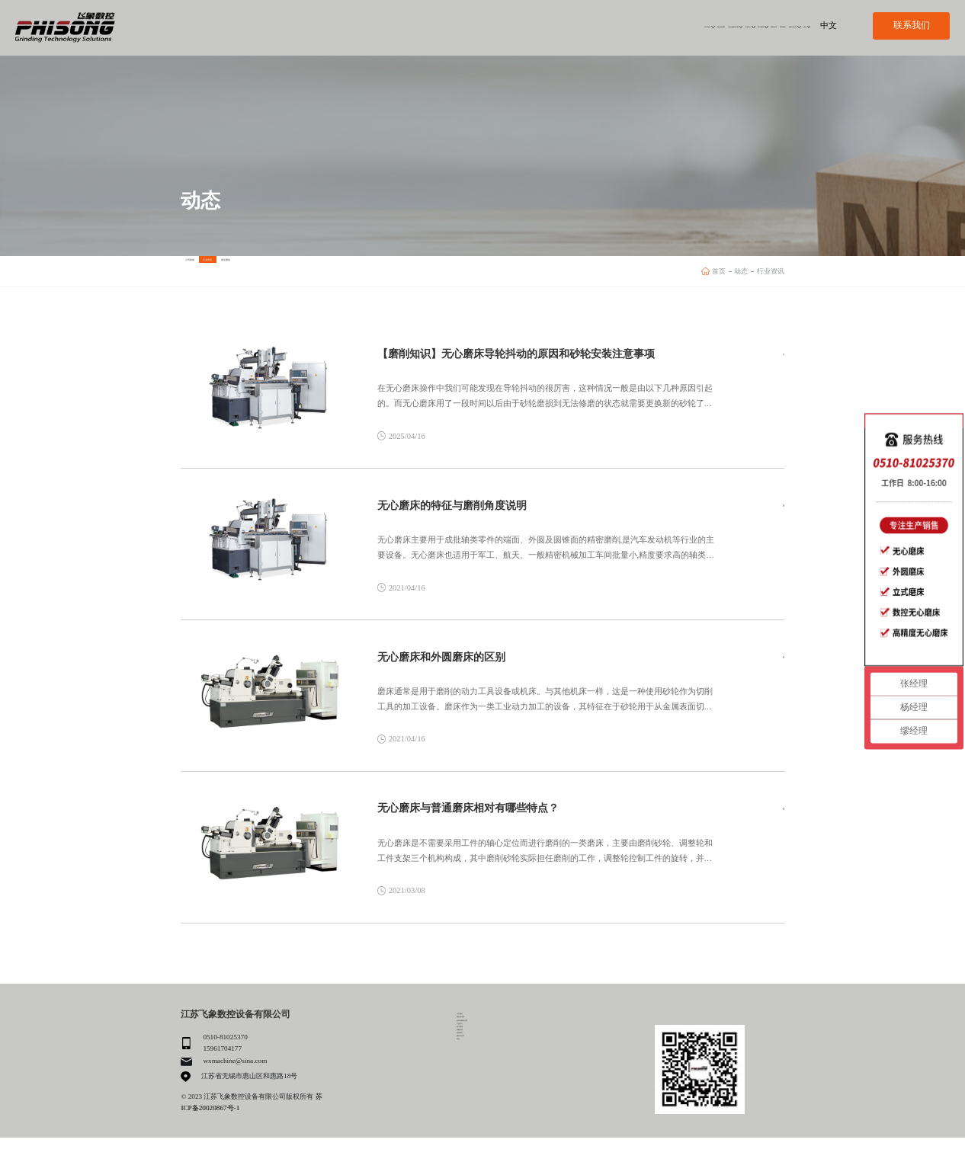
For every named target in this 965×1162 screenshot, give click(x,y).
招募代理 (650, 25)
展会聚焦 (382, 271)
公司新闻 (221, 271)
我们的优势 (435, 25)
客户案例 (602, 25)
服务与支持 (743, 25)
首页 (719, 271)
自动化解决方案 (494, 25)
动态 (787, 25)
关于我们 (382, 25)
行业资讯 (302, 271)
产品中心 (554, 25)
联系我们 (695, 25)
